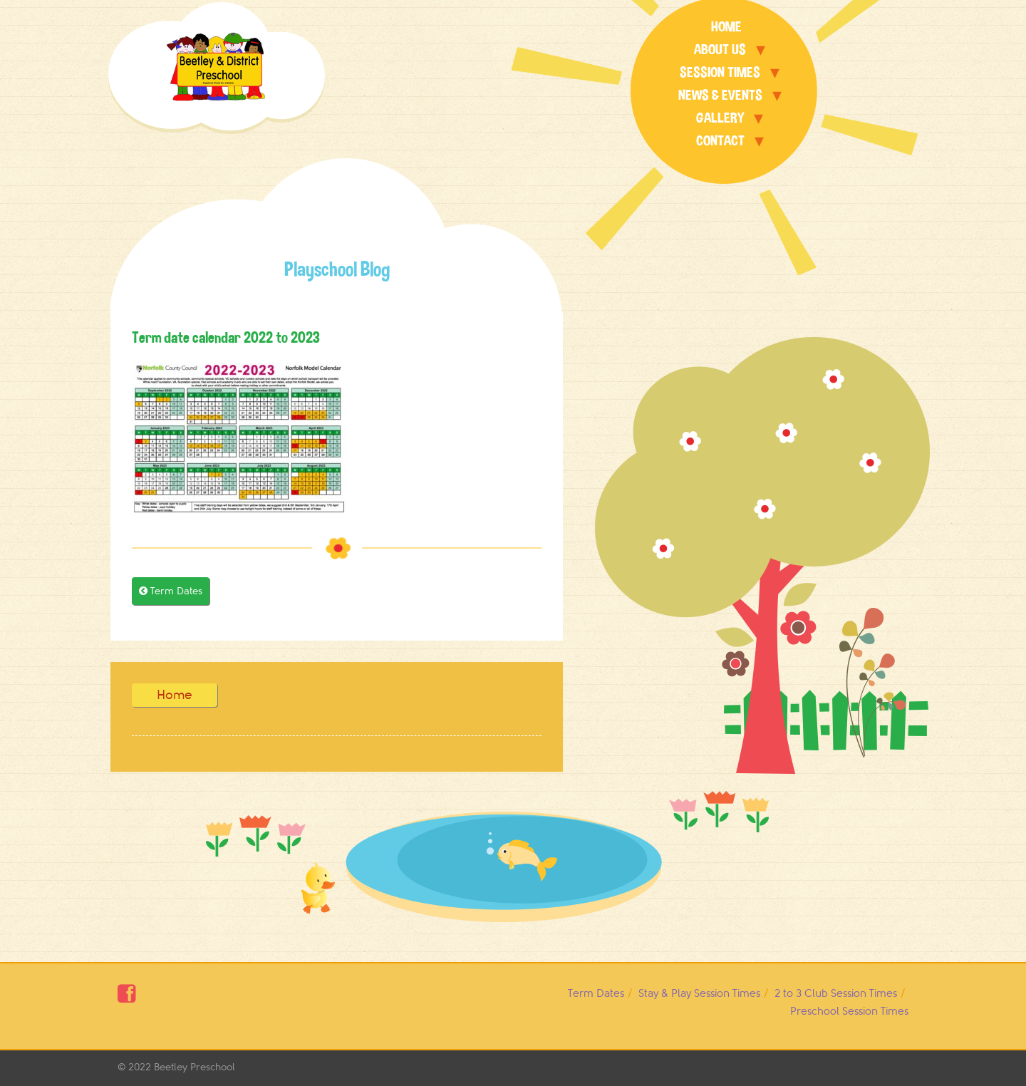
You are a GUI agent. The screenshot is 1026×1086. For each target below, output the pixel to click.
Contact (720, 140)
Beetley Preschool (194, 1067)
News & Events (720, 95)
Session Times (720, 72)
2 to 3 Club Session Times (835, 994)
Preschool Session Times (849, 1011)
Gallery (720, 118)
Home (726, 26)
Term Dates (170, 591)
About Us (720, 49)
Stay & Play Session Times (699, 994)
